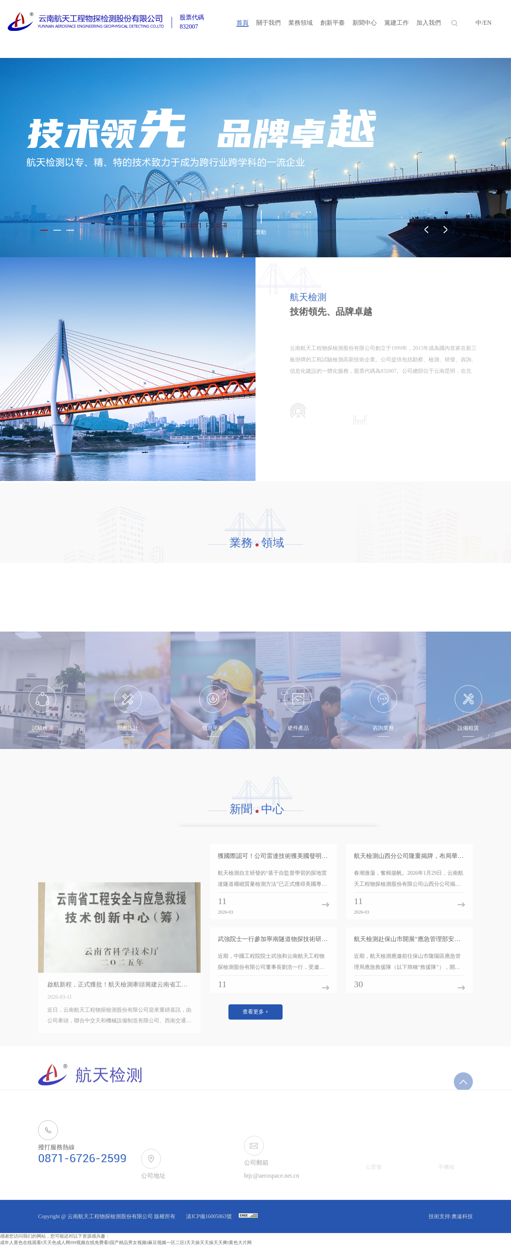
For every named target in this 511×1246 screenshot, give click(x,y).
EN (488, 22)
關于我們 (268, 22)
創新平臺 (332, 22)
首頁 (242, 22)
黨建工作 (396, 22)
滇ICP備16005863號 (209, 1216)
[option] (255, 157)
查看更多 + (255, 1012)
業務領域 (300, 22)
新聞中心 (364, 22)
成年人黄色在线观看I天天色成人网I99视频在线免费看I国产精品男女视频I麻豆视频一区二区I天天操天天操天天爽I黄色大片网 (126, 1242)
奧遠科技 (462, 1216)
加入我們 (428, 22)
